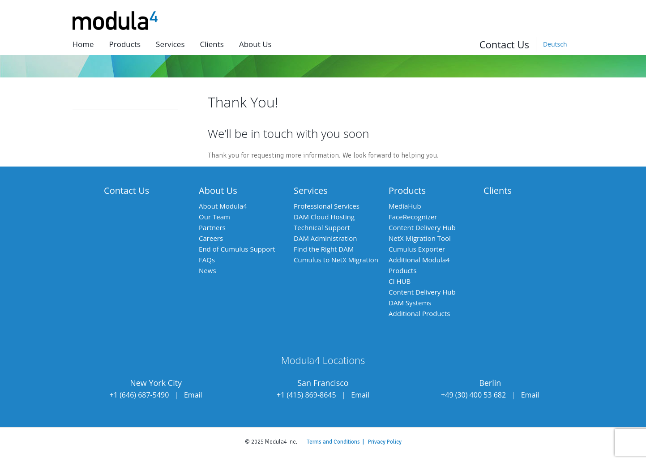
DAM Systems (410, 302)
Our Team (214, 216)
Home (83, 44)
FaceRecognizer (413, 216)
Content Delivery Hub (422, 227)
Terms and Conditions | (337, 441)
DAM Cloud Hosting (324, 216)
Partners (212, 227)
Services (170, 44)
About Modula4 (223, 205)
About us (255, 44)
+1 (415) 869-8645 (306, 395)
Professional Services (326, 205)
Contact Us (504, 44)
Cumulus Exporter (417, 248)
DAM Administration (325, 238)
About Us (218, 190)
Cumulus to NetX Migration (336, 259)
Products (125, 44)
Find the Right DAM (324, 248)
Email (193, 395)
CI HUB (400, 281)
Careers (211, 238)
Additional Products (419, 313)
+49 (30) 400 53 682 (473, 395)
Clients (211, 44)
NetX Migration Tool (420, 238)
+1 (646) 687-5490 (139, 395)
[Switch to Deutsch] (555, 44)
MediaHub (405, 205)
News (207, 270)
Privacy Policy (385, 441)
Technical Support (322, 227)
